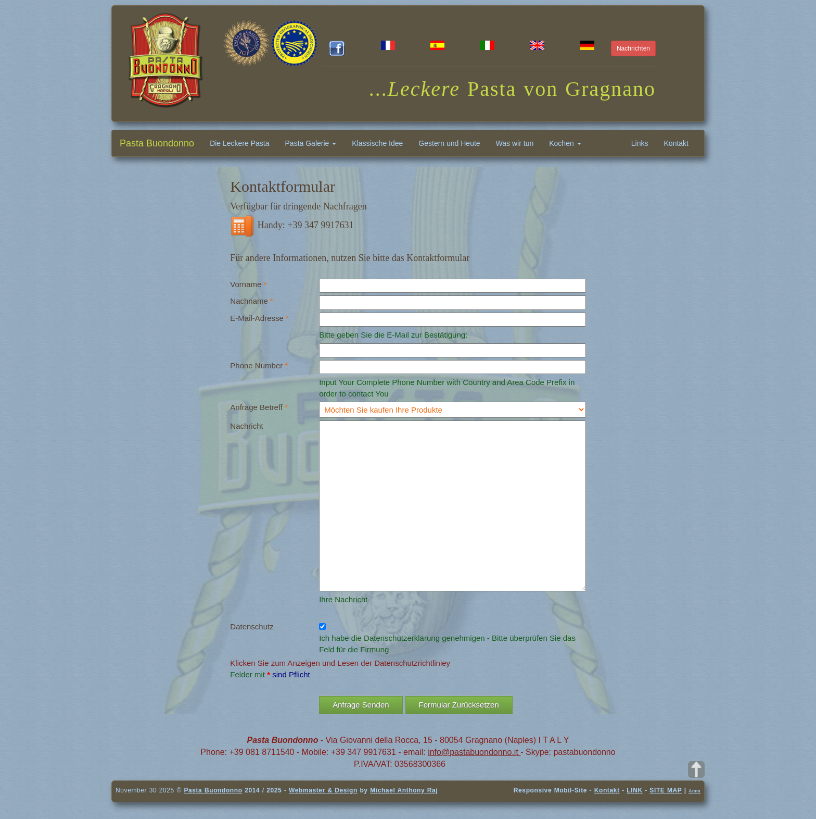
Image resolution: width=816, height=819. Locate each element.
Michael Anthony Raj (404, 790)
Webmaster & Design (323, 790)
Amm (694, 790)
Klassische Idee (377, 143)
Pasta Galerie (311, 143)
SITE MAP (665, 790)
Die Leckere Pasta (239, 143)
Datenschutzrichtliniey (412, 663)
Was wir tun (515, 143)
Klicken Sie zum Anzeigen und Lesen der (301, 663)
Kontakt (676, 143)
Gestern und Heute (449, 143)
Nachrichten (633, 48)
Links (639, 143)
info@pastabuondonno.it (474, 752)
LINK (634, 790)
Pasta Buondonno (157, 143)
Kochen (565, 143)
